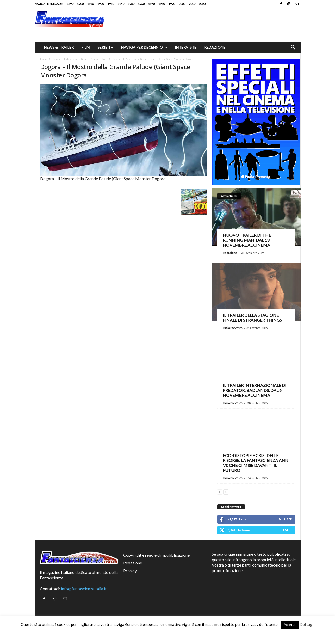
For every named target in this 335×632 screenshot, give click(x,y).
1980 (161, 3)
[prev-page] (219, 491)
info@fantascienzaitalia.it (84, 588)
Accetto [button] (290, 625)
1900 (80, 3)
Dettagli (307, 624)
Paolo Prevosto (232, 328)
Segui (287, 530)
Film (86, 47)
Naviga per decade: (49, 3)
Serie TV (105, 47)
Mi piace (285, 519)
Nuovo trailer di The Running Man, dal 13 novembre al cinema (247, 240)
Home (43, 58)
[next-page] (225, 491)
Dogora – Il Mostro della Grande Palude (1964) (79, 58)
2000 (182, 3)
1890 (70, 3)
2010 (192, 3)
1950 (131, 3)
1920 (100, 3)
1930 (111, 3)
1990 (172, 3)
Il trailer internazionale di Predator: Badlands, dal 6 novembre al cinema (254, 390)
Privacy (130, 570)
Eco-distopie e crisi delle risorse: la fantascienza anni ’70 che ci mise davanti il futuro (256, 463)
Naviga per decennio (144, 47)
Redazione (214, 47)
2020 (202, 3)
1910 (90, 3)
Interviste (185, 47)
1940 (121, 3)
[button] (293, 47)
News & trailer (59, 47)
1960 (141, 3)
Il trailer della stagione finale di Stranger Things (252, 318)
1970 (151, 3)
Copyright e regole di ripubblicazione (156, 554)
